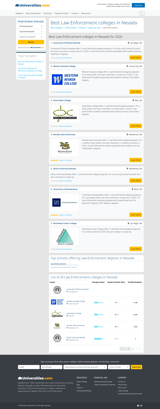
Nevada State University (64, 134)
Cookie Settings (123, 391)
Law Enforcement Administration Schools (64, 267)
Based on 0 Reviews (65, 58)
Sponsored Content (24, 47)
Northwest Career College (65, 223)
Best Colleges (56, 27)
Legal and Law (94, 27)
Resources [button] (85, 13)
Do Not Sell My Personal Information (130, 394)
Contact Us (121, 382)
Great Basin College (62, 100)
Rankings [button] (47, 13)
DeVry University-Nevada (64, 168)
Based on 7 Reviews (65, 215)
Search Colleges (82, 382)
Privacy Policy (122, 385)
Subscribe (138, 5)
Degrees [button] (19, 13)
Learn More (136, 57)
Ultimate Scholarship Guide (103, 382)
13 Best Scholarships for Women (104, 385)
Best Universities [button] (33, 13)
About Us (80, 388)
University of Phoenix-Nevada (66, 43)
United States (70, 27)
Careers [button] (74, 13)
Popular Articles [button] (61, 13)
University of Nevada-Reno (65, 189)
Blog (78, 385)
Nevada (82, 27)
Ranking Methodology (84, 391)
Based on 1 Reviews (65, 160)
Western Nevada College (64, 66)
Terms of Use (122, 388)
